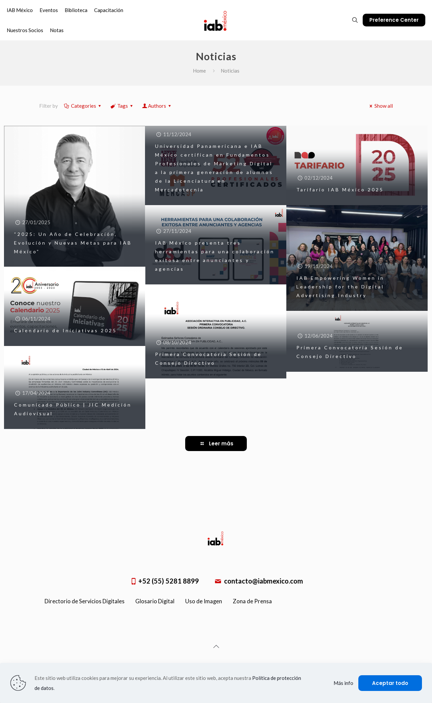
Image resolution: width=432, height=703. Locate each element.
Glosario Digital (154, 601)
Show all (380, 106)
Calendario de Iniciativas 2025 (65, 330)
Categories (83, 106)
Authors (157, 106)
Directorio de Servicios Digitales (85, 601)
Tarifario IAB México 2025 (340, 189)
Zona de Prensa (252, 601)
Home (199, 71)
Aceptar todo (390, 683)
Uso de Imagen (203, 601)
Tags (122, 106)
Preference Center (394, 19)
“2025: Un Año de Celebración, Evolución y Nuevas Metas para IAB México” (73, 242)
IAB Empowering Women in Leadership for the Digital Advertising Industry (340, 286)
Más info (343, 683)
